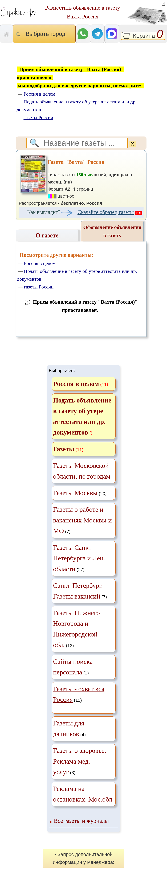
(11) (78, 694)
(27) (79, 558)
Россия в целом (40, 263)
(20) (80, 493)
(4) (69, 728)
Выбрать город (44, 34)
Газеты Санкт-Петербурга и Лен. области (79, 558)
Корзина (143, 36)
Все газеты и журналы (81, 821)
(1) (73, 667)
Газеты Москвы (75, 493)
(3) (79, 761)
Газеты (63, 449)
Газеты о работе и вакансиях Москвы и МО (82, 520)
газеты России (39, 287)
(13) (76, 628)
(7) (82, 520)
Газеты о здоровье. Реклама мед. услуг (79, 761)
